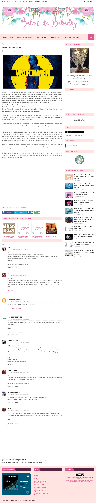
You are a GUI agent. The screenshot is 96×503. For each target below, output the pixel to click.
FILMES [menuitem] (53, 37)
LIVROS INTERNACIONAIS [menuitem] (24, 37)
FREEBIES (37, 1)
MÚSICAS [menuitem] (68, 37)
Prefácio (10, 290)
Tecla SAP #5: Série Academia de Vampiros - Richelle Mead (84, 243)
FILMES (19, 1)
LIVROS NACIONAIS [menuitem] (41, 37)
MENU (8, 1)
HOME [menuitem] (5, 37)
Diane (10, 248)
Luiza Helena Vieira (8, 51)
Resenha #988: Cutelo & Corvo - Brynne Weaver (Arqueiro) (84, 201)
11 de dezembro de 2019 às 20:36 (19, 319)
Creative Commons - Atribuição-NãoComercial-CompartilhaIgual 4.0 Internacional (80, 480)
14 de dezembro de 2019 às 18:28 (19, 410)
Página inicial (5, 43)
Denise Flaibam (13, 341)
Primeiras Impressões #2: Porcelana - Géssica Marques (84, 235)
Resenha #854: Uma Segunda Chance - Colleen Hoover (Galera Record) (84, 176)
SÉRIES (25, 1)
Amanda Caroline (14, 299)
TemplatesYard (15, 500)
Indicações (12, 207)
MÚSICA (31, 1)
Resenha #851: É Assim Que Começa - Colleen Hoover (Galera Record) (84, 210)
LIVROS (14, 1)
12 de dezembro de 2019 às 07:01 (19, 394)
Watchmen (12, 43)
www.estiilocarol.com (14, 308)
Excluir (16, 267)
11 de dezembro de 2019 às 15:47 (19, 275)
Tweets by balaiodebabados (73, 135)
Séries (18, 207)
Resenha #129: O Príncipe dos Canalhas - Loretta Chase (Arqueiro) (84, 252)
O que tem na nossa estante (16, 332)
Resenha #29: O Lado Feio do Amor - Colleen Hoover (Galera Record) (84, 185)
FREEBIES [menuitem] (76, 37)
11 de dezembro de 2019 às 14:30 (19, 250)
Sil (9, 273)
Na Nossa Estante (15, 317)
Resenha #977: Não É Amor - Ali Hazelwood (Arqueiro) (84, 193)
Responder (11, 267)
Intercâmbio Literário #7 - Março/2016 (84, 227)
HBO (7, 207)
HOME (3, 1)
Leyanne (11, 408)
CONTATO (44, 1)
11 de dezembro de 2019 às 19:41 (19, 301)
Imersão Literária (13, 423)
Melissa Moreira (14, 392)
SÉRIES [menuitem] (60, 37)
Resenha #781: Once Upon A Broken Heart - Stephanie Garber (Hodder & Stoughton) (84, 219)
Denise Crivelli (13, 370)
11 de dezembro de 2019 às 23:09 (19, 372)
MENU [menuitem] (11, 37)
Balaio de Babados (72, 146)
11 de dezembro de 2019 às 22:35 (19, 343)
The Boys (11, 117)
